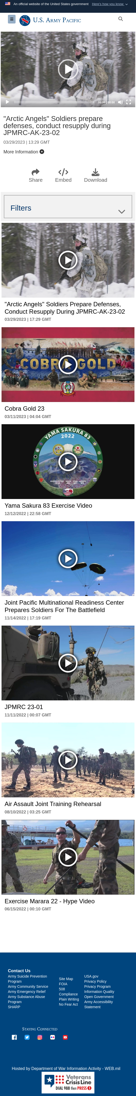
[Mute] (120, 102)
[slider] (54, 102)
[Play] (7, 102)
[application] (68, 69)
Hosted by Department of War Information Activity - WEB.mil (66, 1068)
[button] (110, 4)
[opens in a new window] (14, 1037)
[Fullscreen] (128, 102)
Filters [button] (68, 208)
